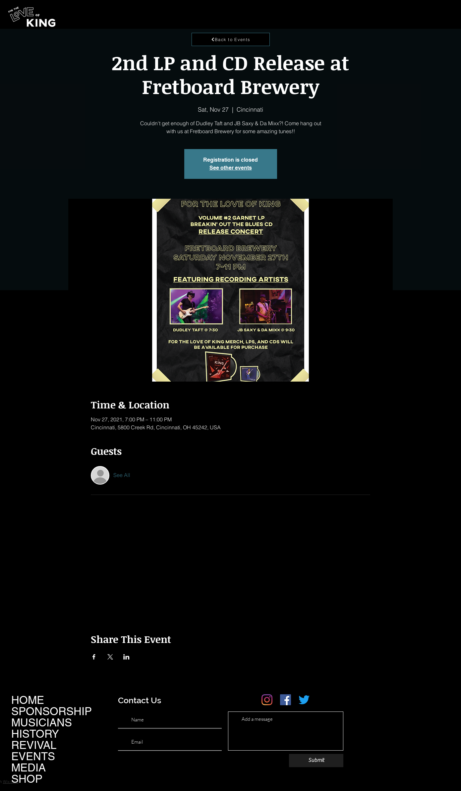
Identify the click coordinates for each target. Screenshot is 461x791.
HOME (27, 700)
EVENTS (33, 756)
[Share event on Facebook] (94, 656)
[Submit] (316, 760)
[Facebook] (285, 699)
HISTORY (35, 733)
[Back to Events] (231, 39)
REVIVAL (33, 745)
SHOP (26, 778)
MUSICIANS (41, 722)
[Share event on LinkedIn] (126, 656)
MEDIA (28, 767)
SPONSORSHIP (51, 711)
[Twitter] (304, 699)
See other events (230, 168)
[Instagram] (266, 699)
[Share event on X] (110, 656)
